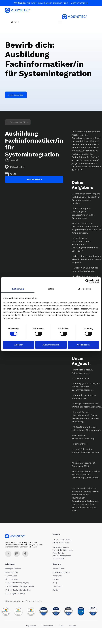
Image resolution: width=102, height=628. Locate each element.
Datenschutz (47, 626)
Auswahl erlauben (51, 345)
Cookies (72, 626)
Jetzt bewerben (15, 95)
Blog (55, 583)
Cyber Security (11, 573)
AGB (61, 626)
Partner (56, 580)
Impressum (31, 626)
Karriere (56, 590)
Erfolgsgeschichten (61, 573)
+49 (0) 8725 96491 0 (63, 540)
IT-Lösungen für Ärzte (15, 594)
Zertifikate (57, 576)
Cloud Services (11, 580)
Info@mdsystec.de (61, 542)
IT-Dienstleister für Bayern (17, 583)
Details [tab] (51, 289)
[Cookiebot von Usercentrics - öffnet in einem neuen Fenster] (87, 281)
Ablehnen (18, 345)
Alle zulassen (83, 345)
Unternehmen (59, 569)
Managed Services (13, 569)
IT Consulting (11, 576)
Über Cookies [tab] (84, 289)
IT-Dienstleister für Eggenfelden (19, 587)
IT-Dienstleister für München (18, 590)
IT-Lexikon (58, 587)
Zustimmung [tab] (18, 289)
